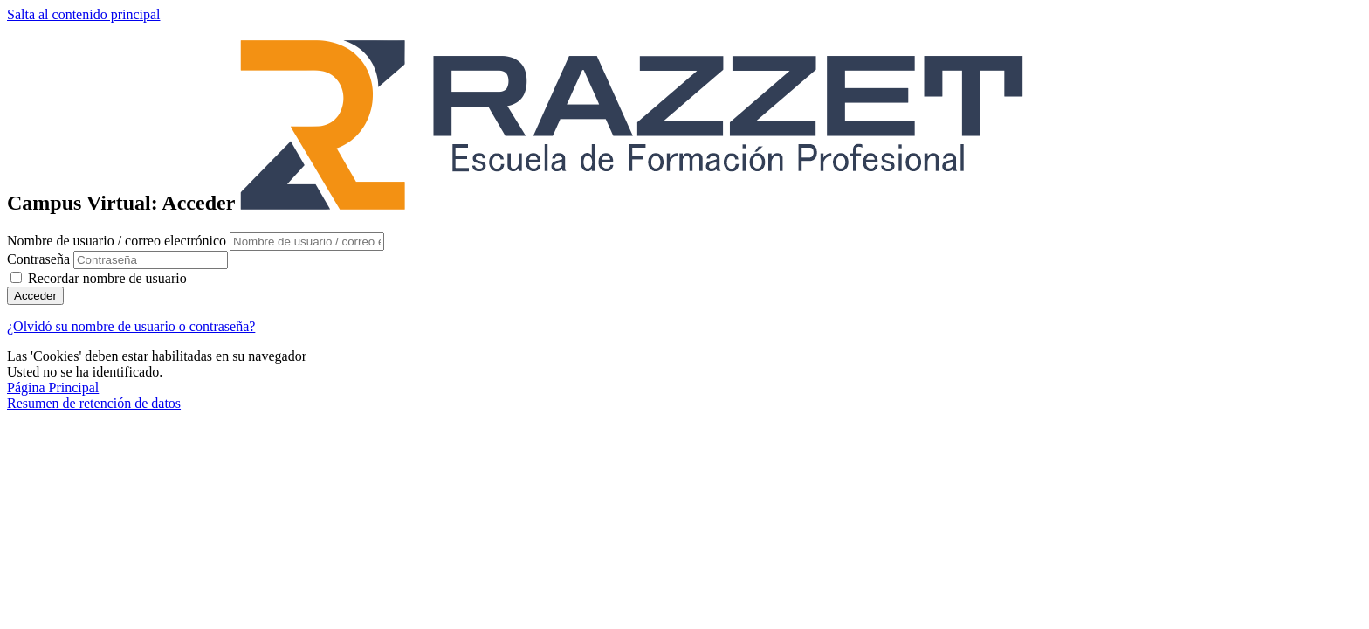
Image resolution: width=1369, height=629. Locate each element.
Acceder (35, 295)
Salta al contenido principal (84, 14)
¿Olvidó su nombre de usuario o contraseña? (131, 326)
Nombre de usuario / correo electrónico (118, 240)
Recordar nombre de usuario (107, 278)
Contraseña (38, 259)
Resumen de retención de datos (94, 403)
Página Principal (53, 387)
